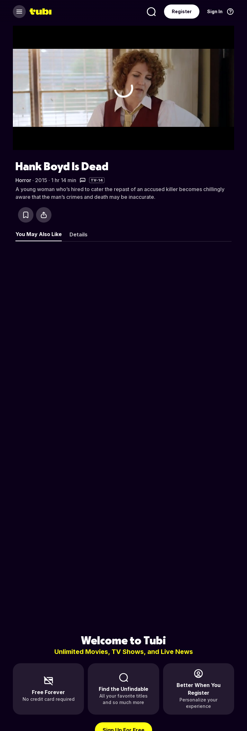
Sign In (215, 11)
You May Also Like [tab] (38, 234)
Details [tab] (78, 234)
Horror (23, 180)
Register (182, 11)
